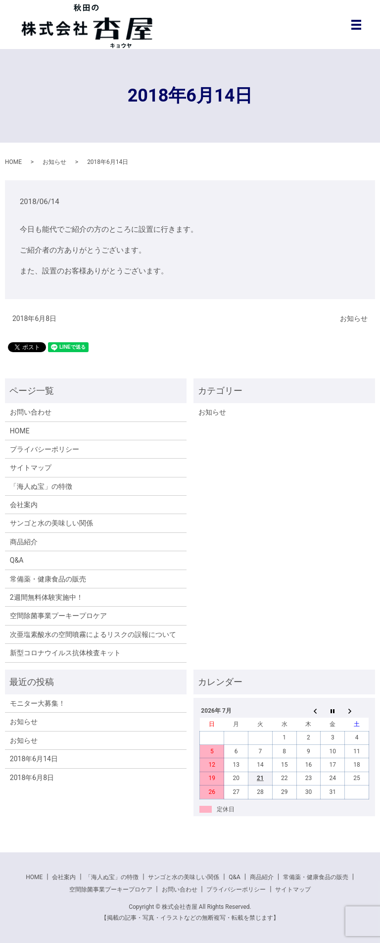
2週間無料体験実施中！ (46, 597)
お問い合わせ (30, 412)
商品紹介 (24, 542)
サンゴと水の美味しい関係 (51, 523)
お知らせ (54, 161)
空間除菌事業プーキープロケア (58, 616)
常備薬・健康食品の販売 (48, 579)
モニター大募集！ (37, 703)
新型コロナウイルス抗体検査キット (65, 653)
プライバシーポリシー (44, 449)
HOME (13, 161)
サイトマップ (30, 468)
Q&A (16, 560)
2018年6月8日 (34, 318)
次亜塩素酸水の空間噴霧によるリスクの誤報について (93, 634)
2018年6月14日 (34, 759)
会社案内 (24, 505)
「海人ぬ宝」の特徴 (41, 486)
